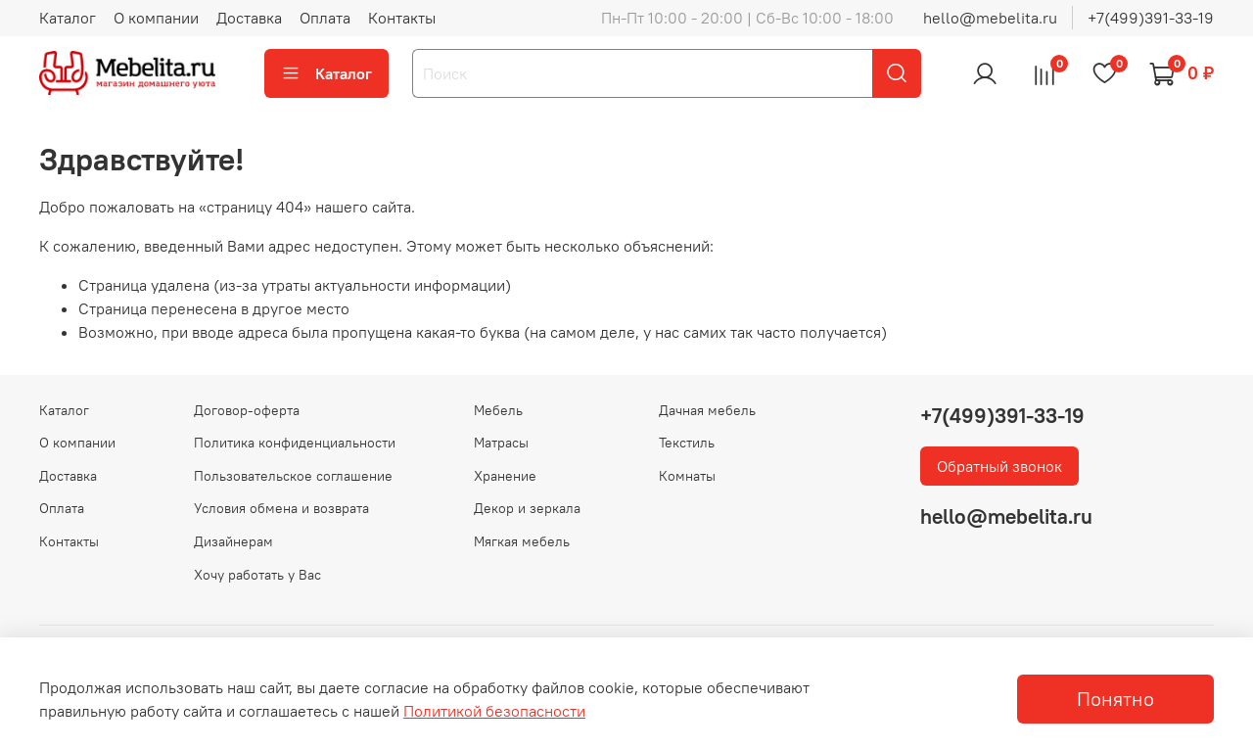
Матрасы (501, 442)
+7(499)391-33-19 (1151, 17)
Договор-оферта (247, 410)
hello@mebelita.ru (990, 17)
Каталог (67, 17)
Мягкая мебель (522, 541)
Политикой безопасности (494, 711)
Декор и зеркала (527, 508)
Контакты (402, 17)
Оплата (325, 17)
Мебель (498, 410)
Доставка (249, 17)
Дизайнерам (233, 541)
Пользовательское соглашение (293, 476)
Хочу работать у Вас (257, 575)
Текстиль (687, 442)
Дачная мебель (707, 410)
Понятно (1115, 698)
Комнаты (687, 476)
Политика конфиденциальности (294, 442)
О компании (156, 17)
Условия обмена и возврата (281, 508)
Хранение (505, 476)
